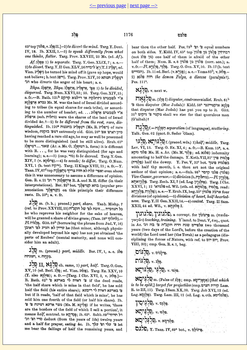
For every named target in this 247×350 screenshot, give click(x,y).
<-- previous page (107, 5)
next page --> (143, 5)
